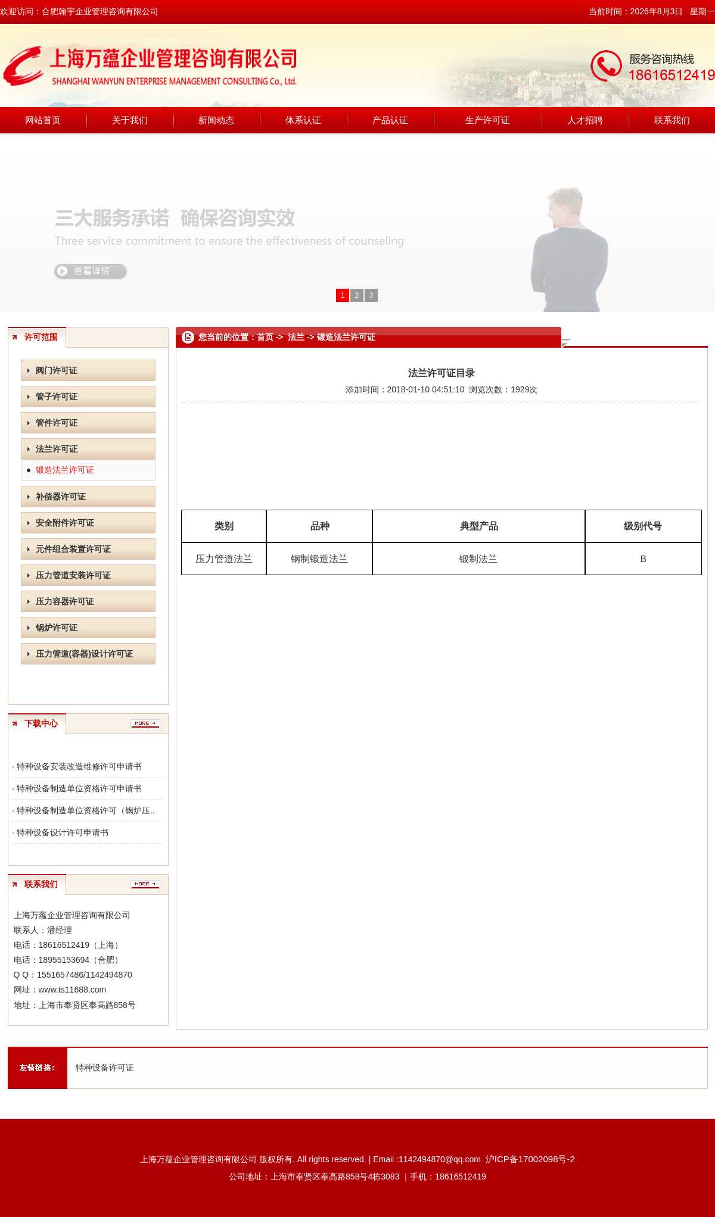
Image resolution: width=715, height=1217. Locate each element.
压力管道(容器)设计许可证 (84, 654)
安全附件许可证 (65, 523)
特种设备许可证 (105, 1067)
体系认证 (303, 120)
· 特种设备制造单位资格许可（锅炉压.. (83, 810)
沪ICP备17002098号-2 (530, 1159)
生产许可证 (487, 120)
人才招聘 (585, 120)
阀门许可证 (56, 370)
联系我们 (672, 120)
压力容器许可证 (65, 601)
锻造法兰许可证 (65, 470)
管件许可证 (56, 422)
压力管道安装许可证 (73, 575)
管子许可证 (56, 396)
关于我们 (130, 120)
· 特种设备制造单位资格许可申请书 (77, 788)
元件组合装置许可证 (73, 549)
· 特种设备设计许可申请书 (60, 832)
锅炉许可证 (56, 627)
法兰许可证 (56, 449)
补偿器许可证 (61, 496)
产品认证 (390, 120)
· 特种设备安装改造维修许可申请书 (77, 766)
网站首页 (43, 120)
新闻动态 (216, 120)
